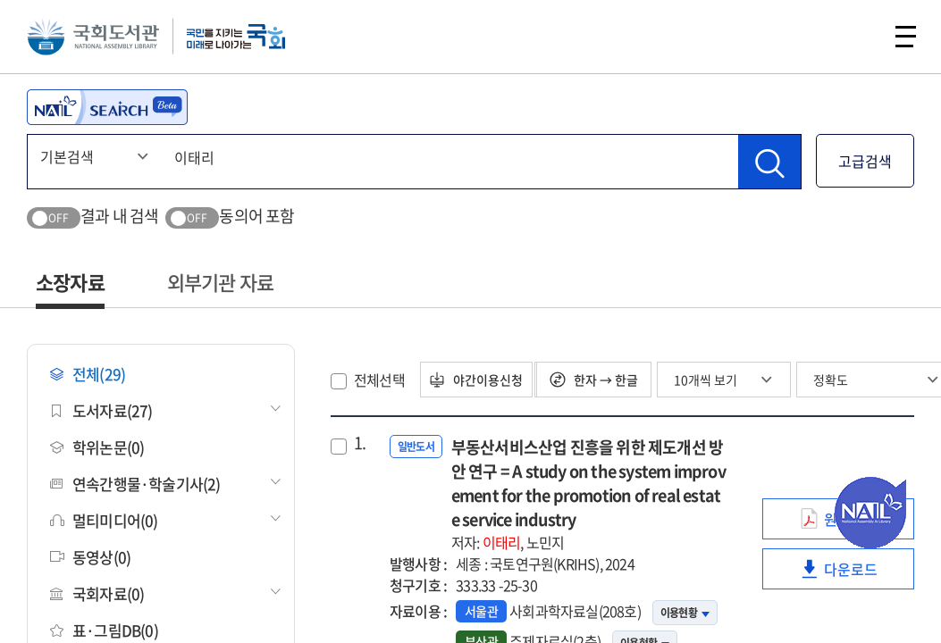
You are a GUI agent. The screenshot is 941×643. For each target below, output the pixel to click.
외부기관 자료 (220, 281)
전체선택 (379, 380)
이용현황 (685, 613)
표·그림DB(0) (104, 630)
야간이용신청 (482, 379)
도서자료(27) (101, 410)
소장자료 (70, 281)
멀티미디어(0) (104, 520)
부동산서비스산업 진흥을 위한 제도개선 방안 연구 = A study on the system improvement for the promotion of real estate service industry (589, 494)
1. (359, 443)
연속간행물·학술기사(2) (135, 483)
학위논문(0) (97, 447)
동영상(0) (90, 557)
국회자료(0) (97, 593)
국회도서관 (98, 40)
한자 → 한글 (603, 379)
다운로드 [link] (856, 573)
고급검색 (865, 160)
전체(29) (87, 374)
